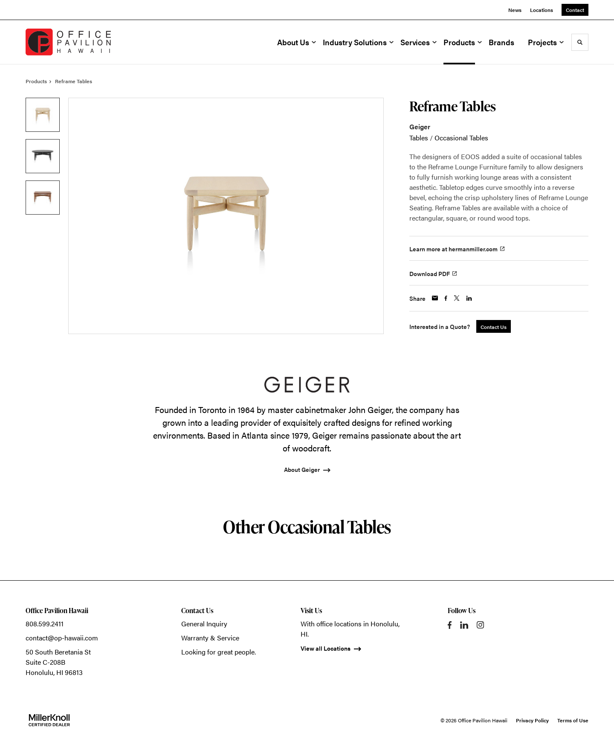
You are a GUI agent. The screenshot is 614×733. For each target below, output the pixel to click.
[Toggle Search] (579, 42)
